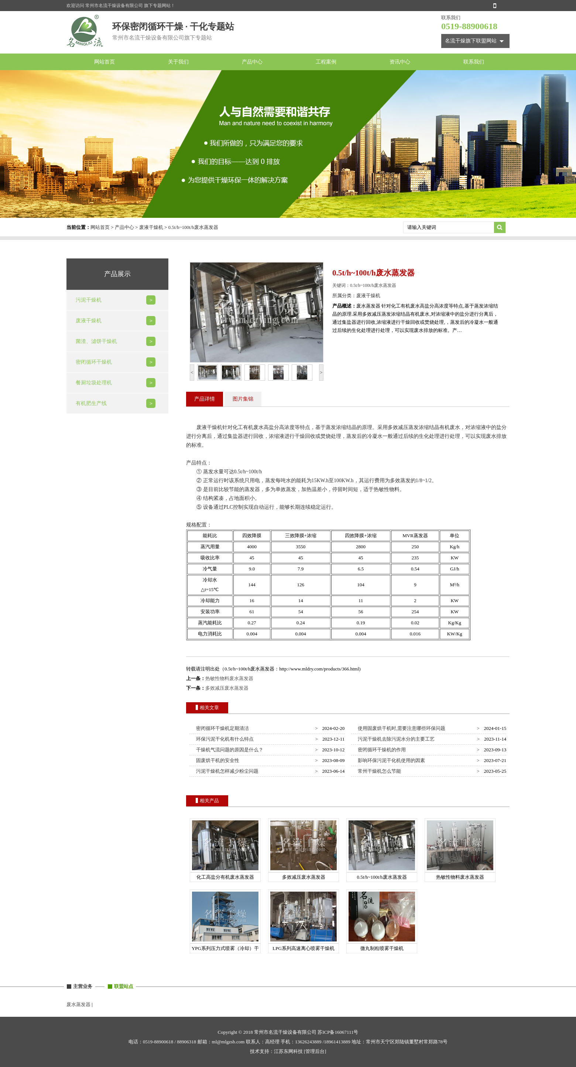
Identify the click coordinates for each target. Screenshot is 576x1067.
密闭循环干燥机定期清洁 (221, 728)
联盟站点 (123, 986)
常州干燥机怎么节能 (378, 771)
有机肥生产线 (91, 403)
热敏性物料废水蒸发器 (229, 678)
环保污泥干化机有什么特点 (224, 739)
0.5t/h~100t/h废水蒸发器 (193, 227)
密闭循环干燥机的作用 (381, 749)
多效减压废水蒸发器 (226, 688)
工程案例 (326, 62)
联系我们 (473, 62)
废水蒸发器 (78, 1004)
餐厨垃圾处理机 (94, 382)
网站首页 (104, 62)
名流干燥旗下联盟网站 (471, 41)
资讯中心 (400, 62)
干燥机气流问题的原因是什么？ (229, 749)
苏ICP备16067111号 (338, 1032)
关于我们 (178, 62)
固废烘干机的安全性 (217, 760)
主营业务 (82, 986)
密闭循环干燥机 (94, 362)
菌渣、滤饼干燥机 (96, 341)
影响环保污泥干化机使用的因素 (390, 760)
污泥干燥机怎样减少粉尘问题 (226, 771)
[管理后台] (315, 1051)
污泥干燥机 (89, 300)
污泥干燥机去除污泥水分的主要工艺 (395, 739)
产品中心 (252, 62)
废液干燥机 (151, 227)
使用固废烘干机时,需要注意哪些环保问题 (401, 728)
